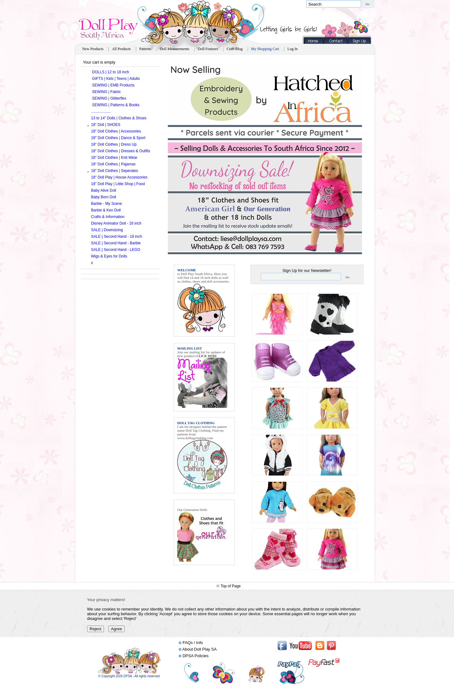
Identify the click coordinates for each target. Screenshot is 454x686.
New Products (93, 49)
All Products (121, 49)
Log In (292, 49)
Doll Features (208, 49)
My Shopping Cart (265, 49)
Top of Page (231, 586)
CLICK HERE (207, 356)
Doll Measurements (174, 49)
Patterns (145, 49)
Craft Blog (235, 49)
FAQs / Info (193, 642)
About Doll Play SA (199, 649)
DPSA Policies (196, 655)
